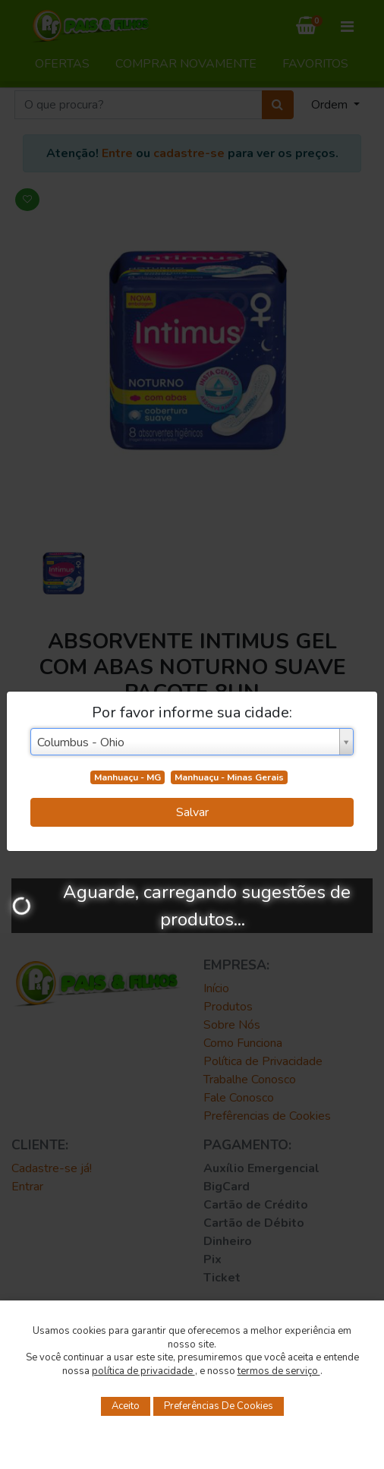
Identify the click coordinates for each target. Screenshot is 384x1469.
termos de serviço (279, 1371)
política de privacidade (143, 1371)
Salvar (192, 812)
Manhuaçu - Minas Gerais (229, 777)
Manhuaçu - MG (127, 777)
